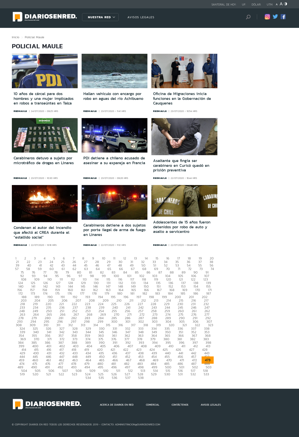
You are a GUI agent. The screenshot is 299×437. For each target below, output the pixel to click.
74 (212, 268)
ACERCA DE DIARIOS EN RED (117, 405)
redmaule (20, 111)
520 (35, 374)
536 (114, 377)
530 (167, 374)
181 (132, 293)
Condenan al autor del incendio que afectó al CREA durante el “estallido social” (42, 232)
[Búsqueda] (247, 17)
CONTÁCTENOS (180, 405)
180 (119, 293)
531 (180, 374)
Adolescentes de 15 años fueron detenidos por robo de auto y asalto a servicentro (181, 226)
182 (144, 293)
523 (74, 374)
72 (190, 268)
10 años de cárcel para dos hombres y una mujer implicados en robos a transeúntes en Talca (43, 98)
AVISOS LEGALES (140, 17)
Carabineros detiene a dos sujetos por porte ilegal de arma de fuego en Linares (114, 229)
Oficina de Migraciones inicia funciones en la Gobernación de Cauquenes (182, 98)
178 (94, 293)
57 (16, 268)
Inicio (15, 37)
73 (201, 268)
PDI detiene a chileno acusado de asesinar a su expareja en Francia (114, 160)
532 (193, 374)
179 (107, 293)
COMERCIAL (152, 405)
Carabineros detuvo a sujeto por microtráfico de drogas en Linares (44, 160)
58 (28, 268)
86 (148, 272)
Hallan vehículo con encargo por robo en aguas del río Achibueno (113, 96)
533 (206, 374)
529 (154, 374)
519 (22, 374)
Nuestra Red (99, 17)
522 (61, 374)
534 (88, 377)
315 (108, 325)
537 (127, 377)
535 (101, 377)
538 (141, 377)
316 (120, 325)
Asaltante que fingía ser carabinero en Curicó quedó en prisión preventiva (181, 165)
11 (114, 258)
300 (114, 321)
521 (48, 374)
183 (157, 293)
